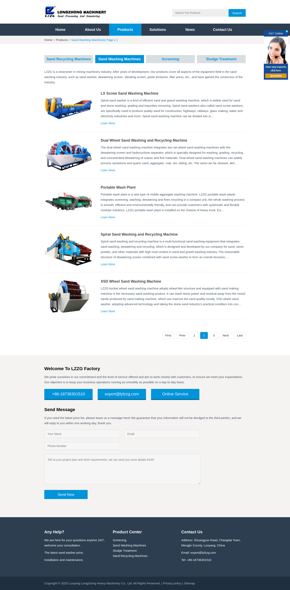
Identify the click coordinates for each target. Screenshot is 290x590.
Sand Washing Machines (119, 59)
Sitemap (189, 583)
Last (240, 335)
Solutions (157, 30)
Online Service (175, 394)
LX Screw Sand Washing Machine (129, 93)
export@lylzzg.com (122, 394)
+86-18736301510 (68, 394)
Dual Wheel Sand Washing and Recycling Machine (144, 140)
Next (226, 335)
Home (60, 30)
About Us (93, 30)
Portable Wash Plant (118, 187)
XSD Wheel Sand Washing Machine (131, 281)
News (190, 30)
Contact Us (222, 30)
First (168, 335)
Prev (182, 335)
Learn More (108, 123)
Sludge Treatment (221, 59)
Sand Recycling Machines (69, 59)
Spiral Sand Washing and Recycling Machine (139, 234)
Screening (170, 59)
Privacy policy (172, 583)
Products (125, 30)
